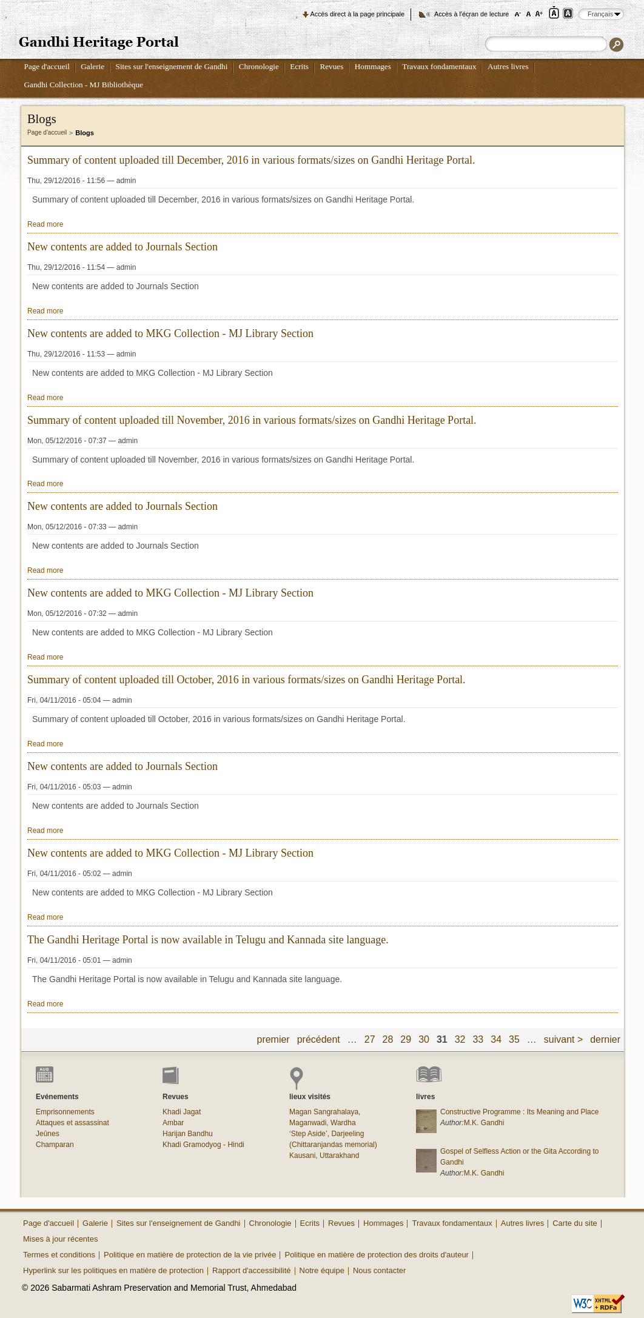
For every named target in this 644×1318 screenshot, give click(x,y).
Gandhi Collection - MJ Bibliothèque (83, 84)
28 (388, 1039)
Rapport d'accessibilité (251, 1270)
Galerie (92, 66)
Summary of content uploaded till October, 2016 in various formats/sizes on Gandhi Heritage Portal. (246, 680)
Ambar (173, 1123)
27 (369, 1039)
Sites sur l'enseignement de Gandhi (172, 66)
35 (514, 1039)
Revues (331, 66)
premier (273, 1039)
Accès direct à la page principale (357, 14)
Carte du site (574, 1223)
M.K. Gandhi (484, 1123)
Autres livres (508, 66)
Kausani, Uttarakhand (324, 1155)
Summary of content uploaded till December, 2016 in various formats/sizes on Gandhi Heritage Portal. (251, 160)
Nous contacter (379, 1270)
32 (460, 1039)
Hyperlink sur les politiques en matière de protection (113, 1270)
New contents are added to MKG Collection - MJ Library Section (170, 333)
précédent (318, 1039)
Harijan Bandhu (188, 1133)
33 (477, 1039)
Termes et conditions (59, 1254)
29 (405, 1039)
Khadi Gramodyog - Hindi (203, 1144)
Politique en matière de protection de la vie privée (190, 1254)
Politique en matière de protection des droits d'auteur (376, 1254)
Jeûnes (47, 1133)
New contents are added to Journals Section (122, 247)
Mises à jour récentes (60, 1238)
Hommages (373, 66)
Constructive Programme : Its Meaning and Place (519, 1112)
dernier (605, 1039)
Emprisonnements (65, 1112)
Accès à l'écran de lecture (471, 14)
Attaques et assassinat (72, 1123)
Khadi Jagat (182, 1112)
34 (496, 1039)
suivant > (563, 1039)
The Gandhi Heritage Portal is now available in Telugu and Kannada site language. (208, 940)
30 (423, 1039)
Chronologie (259, 66)
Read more (45, 224)
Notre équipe (322, 1270)
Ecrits (299, 66)
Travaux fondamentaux (439, 66)
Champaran (55, 1144)
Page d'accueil (47, 66)
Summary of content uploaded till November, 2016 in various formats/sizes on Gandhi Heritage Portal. (252, 420)
